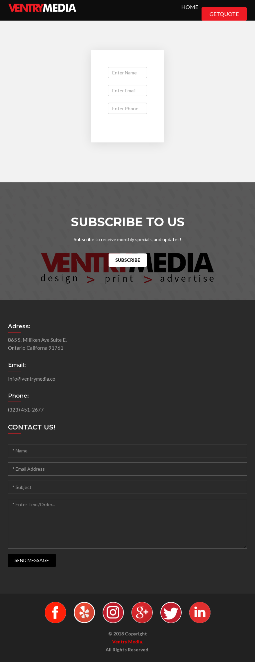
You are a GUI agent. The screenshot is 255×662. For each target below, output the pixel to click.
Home (189, 7)
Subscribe (127, 260)
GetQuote (224, 14)
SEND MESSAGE (32, 560)
